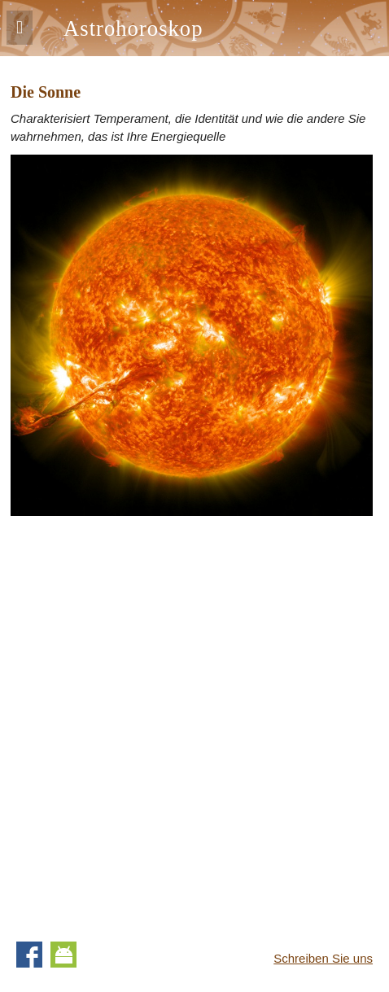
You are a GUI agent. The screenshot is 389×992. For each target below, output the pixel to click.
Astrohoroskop (133, 28)
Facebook (29, 955)
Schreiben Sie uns (323, 958)
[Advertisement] (194, 722)
